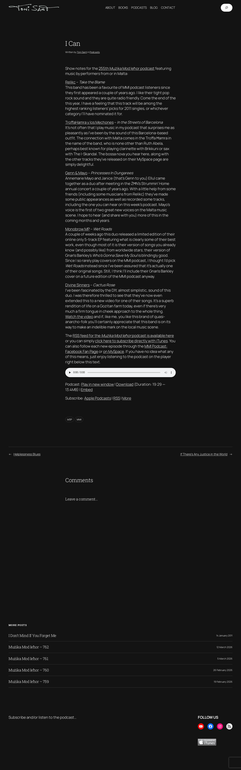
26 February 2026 (222, 670)
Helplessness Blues (27, 454)
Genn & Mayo (76, 172)
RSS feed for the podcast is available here (123, 335)
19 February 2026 (223, 681)
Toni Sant (82, 52)
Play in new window (97, 384)
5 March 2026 (224, 658)
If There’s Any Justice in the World (203, 454)
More (126, 398)
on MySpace (113, 351)
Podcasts (95, 52)
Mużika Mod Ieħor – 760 (29, 670)
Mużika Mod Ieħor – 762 (29, 647)
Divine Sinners (77, 285)
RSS (116, 398)
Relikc (70, 82)
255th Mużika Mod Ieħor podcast (127, 68)
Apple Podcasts (97, 398)
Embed (87, 389)
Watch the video (79, 316)
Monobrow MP (77, 229)
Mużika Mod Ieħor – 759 (29, 681)
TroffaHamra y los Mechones (89, 122)
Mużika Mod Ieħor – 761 (28, 658)
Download (124, 384)
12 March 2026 (224, 647)
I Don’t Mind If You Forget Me (32, 635)
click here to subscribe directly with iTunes (131, 340)
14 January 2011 (224, 635)
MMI (79, 419)
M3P (69, 419)
